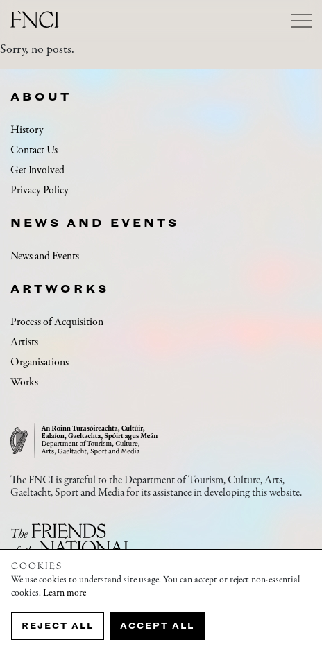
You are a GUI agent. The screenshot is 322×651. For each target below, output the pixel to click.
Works (24, 382)
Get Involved (37, 170)
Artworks (59, 288)
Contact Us (34, 150)
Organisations (39, 362)
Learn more (64, 593)
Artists (24, 342)
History (27, 130)
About (40, 96)
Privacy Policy (39, 190)
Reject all (58, 625)
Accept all (157, 625)
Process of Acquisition (56, 322)
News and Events (94, 222)
